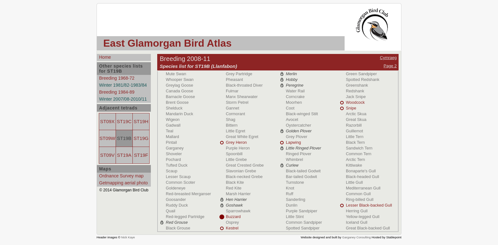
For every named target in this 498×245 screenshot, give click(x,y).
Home (105, 57)
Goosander (176, 199)
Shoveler (174, 153)
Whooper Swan (180, 79)
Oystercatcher (298, 125)
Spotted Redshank (362, 79)
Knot (290, 188)
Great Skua (356, 119)
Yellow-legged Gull (363, 216)
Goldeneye (175, 188)
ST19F (141, 155)
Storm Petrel (237, 102)
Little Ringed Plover (303, 148)
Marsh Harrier (238, 193)
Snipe (351, 108)
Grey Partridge (239, 73)
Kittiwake (354, 165)
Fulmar (232, 91)
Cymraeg (388, 57)
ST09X (107, 121)
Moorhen (294, 102)
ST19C (124, 121)
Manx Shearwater (242, 96)
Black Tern (355, 142)
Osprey (232, 222)
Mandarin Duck (179, 113)
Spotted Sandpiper (303, 228)
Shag (230, 119)
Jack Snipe (356, 96)
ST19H (141, 121)
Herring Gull (356, 211)
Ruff (289, 193)
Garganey (175, 148)
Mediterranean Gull (363, 188)
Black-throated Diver (244, 85)
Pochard (173, 159)
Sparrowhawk (238, 211)
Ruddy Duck (177, 205)
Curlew (292, 165)
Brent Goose (177, 102)
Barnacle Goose (180, 96)
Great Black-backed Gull (368, 228)
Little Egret (235, 131)
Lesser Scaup (178, 176)
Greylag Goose (179, 85)
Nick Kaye (128, 237)
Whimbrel (294, 159)
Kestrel (232, 228)
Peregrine (295, 85)
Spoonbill (234, 153)
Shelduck (174, 108)
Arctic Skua (356, 113)
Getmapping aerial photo (123, 182)
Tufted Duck (177, 165)
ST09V (107, 155)
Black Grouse (178, 228)
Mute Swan (176, 73)
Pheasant (234, 79)
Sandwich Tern (359, 148)
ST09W (107, 138)
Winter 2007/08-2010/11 (123, 99)
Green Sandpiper (361, 73)
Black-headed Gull (362, 176)
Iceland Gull (356, 222)
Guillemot (354, 131)
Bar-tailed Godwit (301, 176)
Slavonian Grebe (241, 171)
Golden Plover (299, 131)
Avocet (292, 119)
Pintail (171, 142)
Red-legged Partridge (185, 216)
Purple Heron (238, 148)
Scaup (171, 171)
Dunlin (291, 205)
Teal (169, 131)
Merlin (291, 73)
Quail (170, 211)
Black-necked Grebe (244, 176)
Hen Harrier (236, 199)
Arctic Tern (355, 159)
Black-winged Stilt (302, 113)
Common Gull (358, 193)
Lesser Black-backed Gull (369, 205)
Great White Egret (242, 136)
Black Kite (235, 182)
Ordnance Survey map (121, 175)
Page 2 (390, 65)
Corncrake (295, 96)
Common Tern (358, 153)
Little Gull (354, 182)
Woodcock (355, 102)
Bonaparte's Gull (361, 171)
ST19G (140, 138)
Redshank (355, 91)
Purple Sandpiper (301, 211)
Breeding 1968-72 (116, 78)
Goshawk (234, 205)
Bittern (232, 125)
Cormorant (235, 113)
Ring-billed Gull (360, 199)
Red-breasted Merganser (188, 193)
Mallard (172, 136)
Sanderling (295, 199)
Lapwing (293, 142)
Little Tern (354, 136)
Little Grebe (236, 159)
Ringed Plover (298, 153)
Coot (290, 108)
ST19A (124, 155)
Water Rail (295, 91)
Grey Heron (236, 142)
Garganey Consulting (356, 237)
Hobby (292, 79)
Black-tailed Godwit (303, 171)
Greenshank (357, 85)
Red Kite (233, 188)
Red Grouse (177, 222)
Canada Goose (179, 91)
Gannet (232, 108)
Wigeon (172, 119)
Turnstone (295, 182)
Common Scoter (180, 182)
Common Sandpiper (304, 222)
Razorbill (354, 125)
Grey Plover (296, 136)
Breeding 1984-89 (116, 92)
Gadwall (173, 125)
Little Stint (295, 216)
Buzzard (233, 216)
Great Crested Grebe (245, 165)
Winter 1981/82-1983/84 (123, 85)
